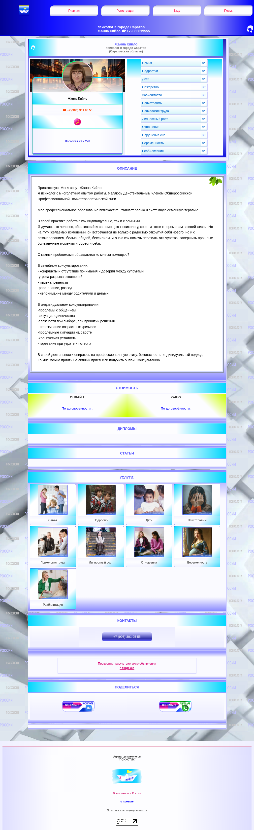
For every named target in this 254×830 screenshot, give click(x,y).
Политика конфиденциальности (127, 810)
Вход (176, 10)
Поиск (228, 10)
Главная (74, 10)
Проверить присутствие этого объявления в (127, 666)
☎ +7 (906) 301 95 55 (77, 110)
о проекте (126, 801)
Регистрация (125, 10)
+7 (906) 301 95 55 (127, 637)
